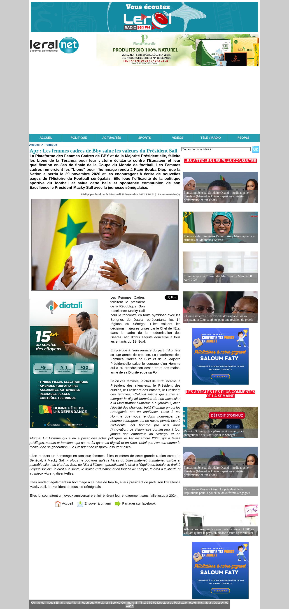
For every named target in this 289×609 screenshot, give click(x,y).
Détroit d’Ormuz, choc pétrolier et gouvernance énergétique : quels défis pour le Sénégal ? (214, 433)
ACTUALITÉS (111, 138)
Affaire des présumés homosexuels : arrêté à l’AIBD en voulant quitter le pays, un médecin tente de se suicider (219, 531)
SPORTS (144, 138)
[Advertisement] (144, 99)
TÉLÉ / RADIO (210, 138)
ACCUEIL (46, 138)
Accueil (34, 144)
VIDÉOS (177, 138)
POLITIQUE (79, 138)
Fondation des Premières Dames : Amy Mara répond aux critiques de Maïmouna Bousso (220, 238)
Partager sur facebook (135, 503)
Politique (50, 144)
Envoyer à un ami (94, 503)
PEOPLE (243, 138)
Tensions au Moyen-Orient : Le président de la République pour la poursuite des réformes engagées (217, 491)
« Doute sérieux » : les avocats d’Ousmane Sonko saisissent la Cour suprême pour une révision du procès (218, 317)
